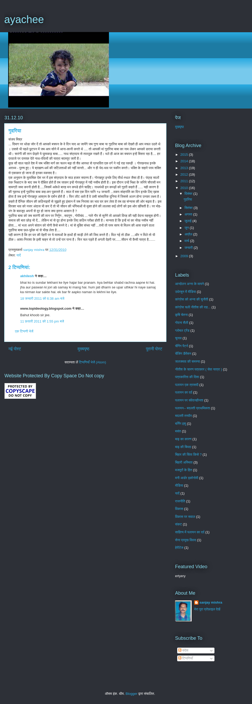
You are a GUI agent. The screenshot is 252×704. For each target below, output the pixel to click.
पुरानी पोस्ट (154, 349)
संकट (178, 524)
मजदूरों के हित (183, 470)
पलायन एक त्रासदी (186, 385)
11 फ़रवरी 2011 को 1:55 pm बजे (42, 321)
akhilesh (27, 276)
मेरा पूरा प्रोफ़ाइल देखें (207, 609)
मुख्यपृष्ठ (84, 349)
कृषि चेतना (181, 315)
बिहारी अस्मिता (183, 462)
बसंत (178, 431)
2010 (184, 188)
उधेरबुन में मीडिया (185, 292)
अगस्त (189, 214)
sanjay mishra (211, 602)
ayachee (24, 19)
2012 (184, 174)
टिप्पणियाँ (185, 658)
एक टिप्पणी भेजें (24, 331)
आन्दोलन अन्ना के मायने (189, 284)
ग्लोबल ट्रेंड (182, 330)
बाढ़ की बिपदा (183, 447)
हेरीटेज (179, 548)
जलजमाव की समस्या (187, 361)
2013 (184, 168)
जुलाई (188, 221)
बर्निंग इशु (180, 424)
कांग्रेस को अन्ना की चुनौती (191, 299)
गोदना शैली (181, 323)
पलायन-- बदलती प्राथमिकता (192, 408)
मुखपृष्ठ (179, 127)
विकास (179, 509)
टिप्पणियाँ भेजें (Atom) (92, 362)
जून (187, 228)
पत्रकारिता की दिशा (187, 377)
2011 (184, 181)
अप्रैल (189, 234)
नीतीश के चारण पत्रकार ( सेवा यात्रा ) (198, 369)
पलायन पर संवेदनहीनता (189, 400)
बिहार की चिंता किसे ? (188, 454)
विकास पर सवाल (185, 517)
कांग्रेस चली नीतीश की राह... (193, 307)
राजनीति (180, 501)
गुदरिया (187, 199)
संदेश (183, 650)
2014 (184, 161)
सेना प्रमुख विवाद (185, 540)
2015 (184, 155)
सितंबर (189, 208)
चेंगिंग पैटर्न (181, 346)
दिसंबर (189, 194)
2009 (184, 256)
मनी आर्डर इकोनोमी (186, 478)
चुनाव (178, 338)
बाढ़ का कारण (183, 439)
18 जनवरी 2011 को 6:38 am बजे (42, 298)
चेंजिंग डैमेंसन (183, 354)
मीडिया (179, 485)
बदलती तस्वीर (183, 416)
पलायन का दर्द (183, 392)
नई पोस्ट (14, 349)
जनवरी (189, 248)
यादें (19, 255)
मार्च (187, 241)
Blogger (132, 694)
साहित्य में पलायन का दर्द (189, 532)
